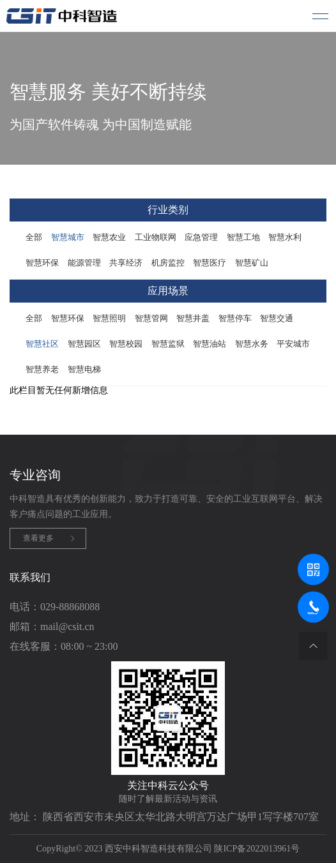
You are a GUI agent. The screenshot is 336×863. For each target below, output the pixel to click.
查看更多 (38, 538)
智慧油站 (209, 344)
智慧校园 (125, 344)
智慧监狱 (168, 344)
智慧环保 (42, 262)
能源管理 (84, 262)
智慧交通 (276, 318)
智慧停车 (235, 318)
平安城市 (293, 344)
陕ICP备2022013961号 (257, 848)
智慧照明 (109, 318)
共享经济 (125, 262)
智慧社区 (42, 344)
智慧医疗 (209, 262)
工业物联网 (155, 237)
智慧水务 (251, 344)
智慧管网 (151, 318)
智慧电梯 (84, 369)
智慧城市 (67, 237)
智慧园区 (84, 344)
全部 (34, 237)
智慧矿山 (251, 262)
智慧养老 (42, 369)
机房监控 (168, 262)
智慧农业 (109, 237)
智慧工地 (243, 237)
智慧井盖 (193, 318)
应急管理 (201, 237)
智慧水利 (285, 237)
